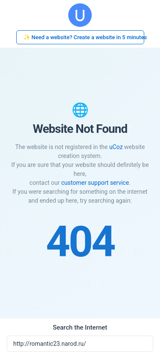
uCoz (116, 147)
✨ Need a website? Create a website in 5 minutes (83, 37)
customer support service (95, 182)
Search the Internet (80, 327)
